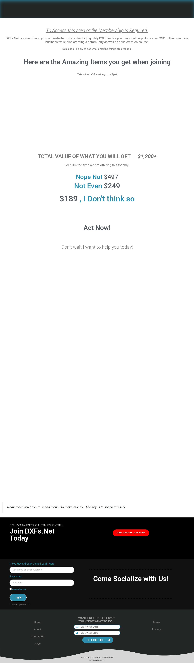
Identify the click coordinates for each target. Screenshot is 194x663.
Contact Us (37, 636)
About (37, 629)
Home (37, 622)
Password (16, 576)
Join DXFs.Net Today (32, 534)
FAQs (38, 643)
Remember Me (18, 589)
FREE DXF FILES (98, 640)
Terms (156, 622)
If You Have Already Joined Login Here (32, 563)
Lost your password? (20, 604)
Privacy (156, 629)
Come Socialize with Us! (131, 579)
